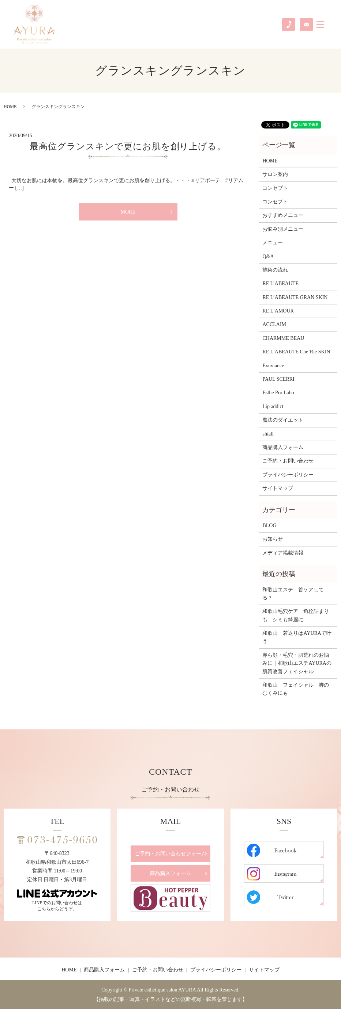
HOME (10, 106)
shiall (267, 434)
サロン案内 (275, 174)
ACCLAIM (274, 324)
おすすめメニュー (282, 215)
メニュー (272, 242)
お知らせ (272, 539)
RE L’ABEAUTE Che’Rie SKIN (296, 351)
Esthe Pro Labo (278, 392)
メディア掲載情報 (282, 553)
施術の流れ (275, 270)
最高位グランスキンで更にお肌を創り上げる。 (128, 146)
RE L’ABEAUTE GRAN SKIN (294, 297)
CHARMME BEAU (283, 338)
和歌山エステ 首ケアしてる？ (293, 594)
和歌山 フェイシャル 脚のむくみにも (295, 689)
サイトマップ (277, 488)
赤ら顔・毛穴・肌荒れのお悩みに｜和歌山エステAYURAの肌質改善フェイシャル (296, 663)
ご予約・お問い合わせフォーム (170, 853)
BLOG (269, 525)
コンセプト (275, 188)
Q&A (268, 256)
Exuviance (273, 365)
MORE (127, 212)
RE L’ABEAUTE (280, 283)
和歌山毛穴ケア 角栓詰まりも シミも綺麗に (295, 615)
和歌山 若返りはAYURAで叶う (296, 637)
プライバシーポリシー (288, 474)
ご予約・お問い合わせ (288, 461)
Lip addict (272, 406)
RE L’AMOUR (277, 311)
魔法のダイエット (282, 420)
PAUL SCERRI (278, 379)
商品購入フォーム (282, 447)
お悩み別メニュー (282, 229)
